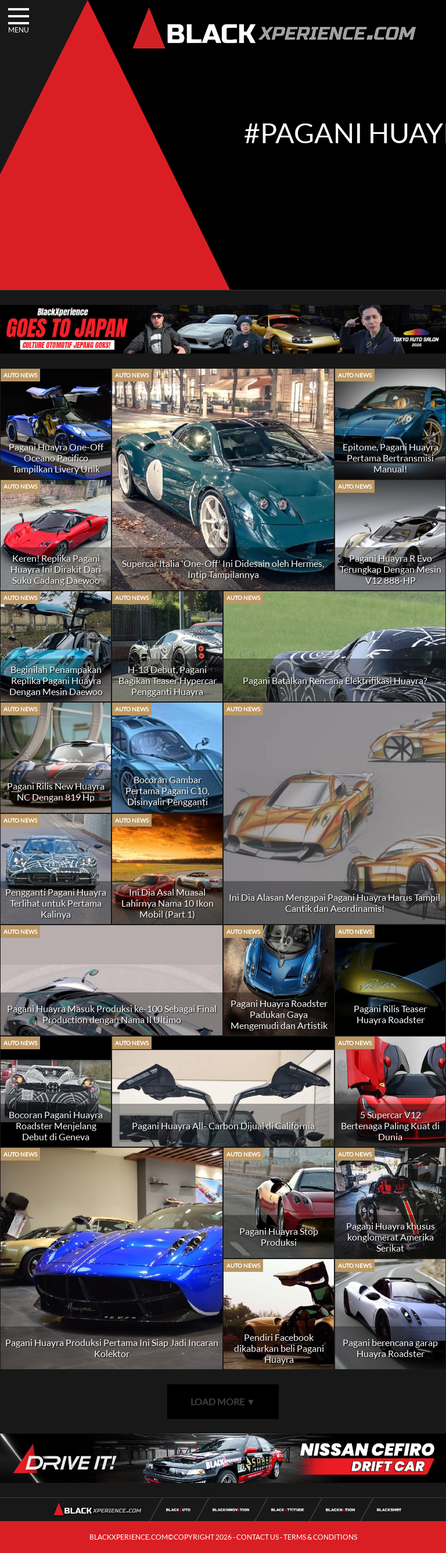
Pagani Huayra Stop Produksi (278, 1236)
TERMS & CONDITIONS (320, 1537)
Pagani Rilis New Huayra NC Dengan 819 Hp (56, 791)
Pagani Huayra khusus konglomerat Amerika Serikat (390, 1236)
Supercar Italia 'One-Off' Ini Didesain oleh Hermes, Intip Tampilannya (223, 569)
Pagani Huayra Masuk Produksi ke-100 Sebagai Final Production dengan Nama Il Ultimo (112, 1014)
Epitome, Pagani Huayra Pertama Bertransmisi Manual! (390, 457)
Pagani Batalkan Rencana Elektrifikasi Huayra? (335, 680)
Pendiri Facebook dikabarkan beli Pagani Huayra (279, 1348)
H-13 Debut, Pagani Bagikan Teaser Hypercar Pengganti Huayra (167, 680)
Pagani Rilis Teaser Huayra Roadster (390, 1014)
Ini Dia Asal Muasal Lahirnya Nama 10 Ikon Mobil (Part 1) (167, 902)
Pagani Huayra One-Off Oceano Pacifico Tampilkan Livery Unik (56, 457)
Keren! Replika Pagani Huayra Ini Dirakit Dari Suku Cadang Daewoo (55, 568)
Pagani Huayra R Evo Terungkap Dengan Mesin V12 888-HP (390, 568)
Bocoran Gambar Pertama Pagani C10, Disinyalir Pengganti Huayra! (167, 796)
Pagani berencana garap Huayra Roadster (390, 1348)
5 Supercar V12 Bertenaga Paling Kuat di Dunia (390, 1125)
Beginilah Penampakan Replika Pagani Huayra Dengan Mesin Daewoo (56, 680)
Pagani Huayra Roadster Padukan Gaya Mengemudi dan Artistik (279, 1014)
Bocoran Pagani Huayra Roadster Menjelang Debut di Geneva (56, 1125)
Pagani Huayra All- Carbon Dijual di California (223, 1125)
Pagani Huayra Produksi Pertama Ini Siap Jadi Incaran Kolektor (111, 1348)
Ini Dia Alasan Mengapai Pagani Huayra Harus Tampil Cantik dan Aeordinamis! (334, 903)
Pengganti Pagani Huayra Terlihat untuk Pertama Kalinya (55, 902)
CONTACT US (257, 1537)
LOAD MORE (223, 1401)
